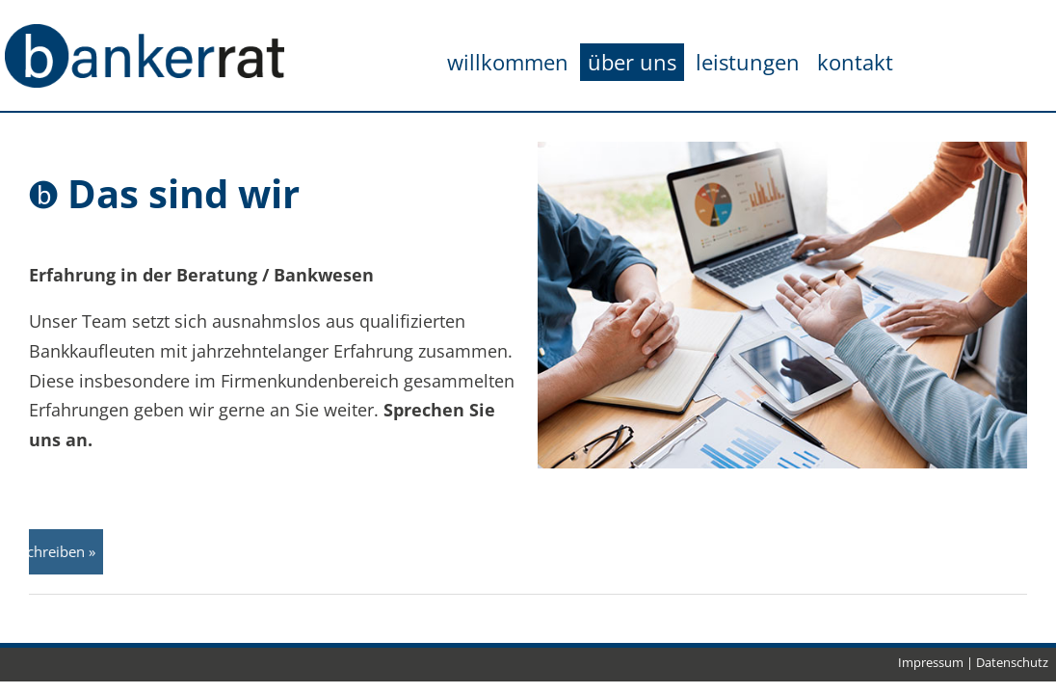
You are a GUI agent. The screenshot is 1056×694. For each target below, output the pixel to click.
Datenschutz (1012, 662)
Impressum (931, 662)
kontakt (855, 62)
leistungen (748, 62)
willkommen (507, 62)
